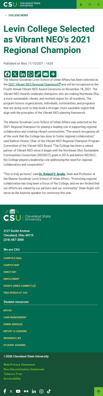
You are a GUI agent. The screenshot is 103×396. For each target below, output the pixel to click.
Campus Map (11, 265)
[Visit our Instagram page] (41, 391)
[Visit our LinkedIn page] (34, 391)
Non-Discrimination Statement (24, 369)
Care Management (15, 317)
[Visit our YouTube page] (18, 391)
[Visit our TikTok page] (49, 391)
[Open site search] (89, 4)
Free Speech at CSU (15, 292)
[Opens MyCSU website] (81, 4)
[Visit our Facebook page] (5, 391)
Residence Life (12, 338)
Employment (12, 279)
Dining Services (13, 324)
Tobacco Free (13, 374)
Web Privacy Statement (19, 364)
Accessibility (12, 378)
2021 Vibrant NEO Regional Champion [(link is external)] (34, 84)
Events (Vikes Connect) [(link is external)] (20, 285)
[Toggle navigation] (98, 4)
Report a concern (15, 331)
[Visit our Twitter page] (11, 391)
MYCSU (8, 310)
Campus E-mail (13, 258)
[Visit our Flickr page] (26, 391)
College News (18, 15)
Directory (10, 272)
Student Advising (15, 345)
